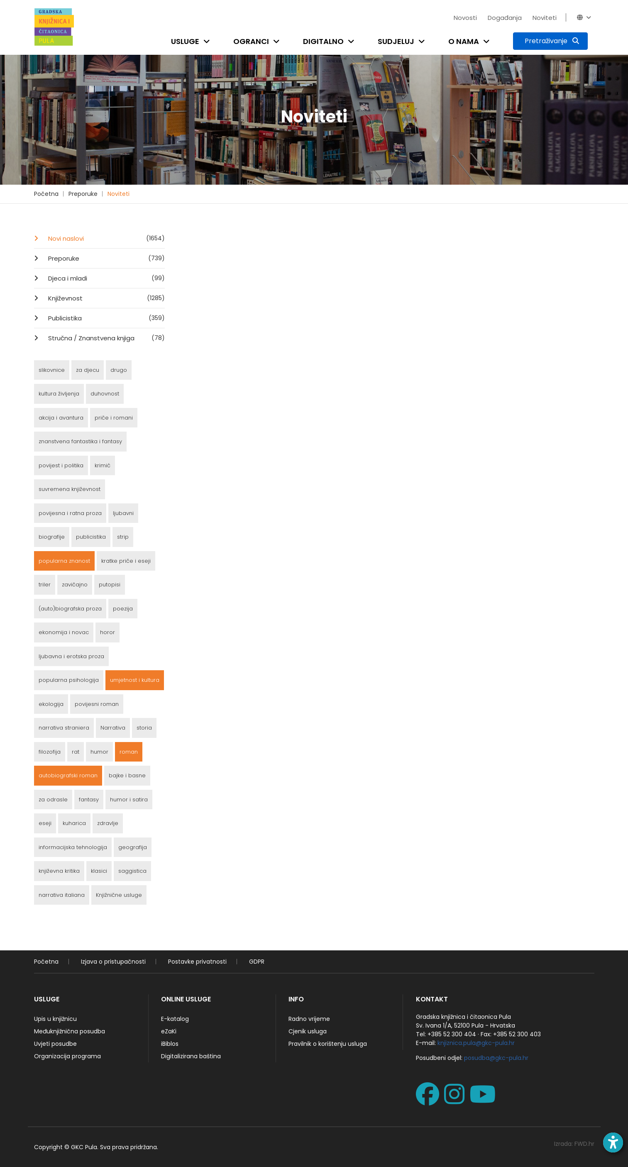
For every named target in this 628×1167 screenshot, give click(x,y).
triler (45, 584)
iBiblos (169, 1044)
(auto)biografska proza (70, 609)
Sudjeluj (396, 41)
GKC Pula (84, 1147)
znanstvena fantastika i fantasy (80, 441)
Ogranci (251, 41)
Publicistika (105, 318)
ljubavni (123, 513)
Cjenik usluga (307, 1031)
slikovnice (52, 370)
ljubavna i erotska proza (71, 656)
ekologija (51, 704)
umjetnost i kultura (134, 680)
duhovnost (104, 394)
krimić (102, 465)
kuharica (74, 823)
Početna (46, 194)
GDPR (256, 961)
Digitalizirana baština (191, 1056)
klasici (99, 871)
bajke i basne (127, 775)
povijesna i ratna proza (70, 513)
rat (75, 752)
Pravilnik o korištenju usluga (327, 1044)
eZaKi (168, 1031)
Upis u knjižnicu (55, 1019)
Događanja (505, 17)
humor (99, 752)
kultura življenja (59, 394)
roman (129, 752)
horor (107, 632)
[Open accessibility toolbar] (613, 1142)
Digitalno (323, 41)
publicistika (91, 537)
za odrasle (53, 799)
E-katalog (175, 1019)
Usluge (185, 41)
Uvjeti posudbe (55, 1044)
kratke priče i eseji (126, 561)
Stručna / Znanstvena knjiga (105, 337)
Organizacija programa (67, 1056)
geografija (132, 847)
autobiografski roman (68, 775)
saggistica (132, 871)
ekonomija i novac (64, 632)
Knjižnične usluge (119, 895)
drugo (118, 370)
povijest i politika (61, 465)
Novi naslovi (105, 238)
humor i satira (129, 799)
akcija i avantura (61, 418)
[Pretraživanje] (550, 41)
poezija (123, 609)
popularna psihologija (69, 680)
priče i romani (114, 418)
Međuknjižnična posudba (69, 1031)
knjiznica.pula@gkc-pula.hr (476, 1043)
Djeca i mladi (105, 278)
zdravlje (107, 823)
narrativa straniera (64, 728)
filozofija (50, 752)
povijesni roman (97, 704)
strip (123, 537)
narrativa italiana (62, 895)
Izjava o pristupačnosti (113, 961)
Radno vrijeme (309, 1019)
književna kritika (59, 871)
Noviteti (545, 17)
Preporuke (83, 194)
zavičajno (75, 584)
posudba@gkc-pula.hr (496, 1058)
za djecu (87, 370)
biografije (52, 537)
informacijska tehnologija (73, 847)
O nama (463, 41)
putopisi (109, 584)
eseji (45, 823)
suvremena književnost (69, 489)
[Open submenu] (208, 41)
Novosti (465, 17)
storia (144, 728)
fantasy (89, 799)
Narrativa (112, 728)
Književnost (105, 298)
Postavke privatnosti (197, 961)
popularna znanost (64, 561)
